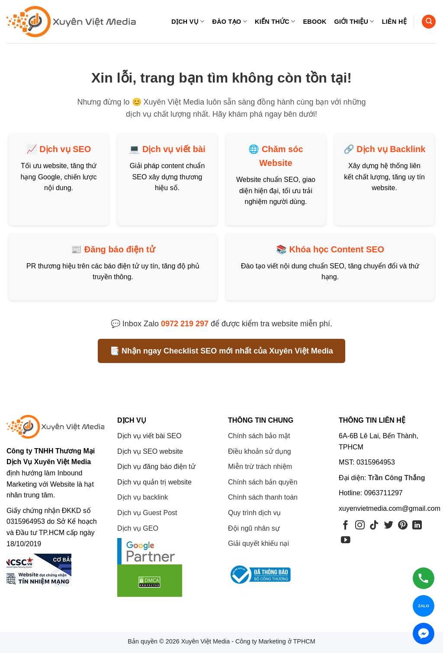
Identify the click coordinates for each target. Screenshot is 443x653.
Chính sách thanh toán (263, 497)
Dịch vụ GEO (137, 528)
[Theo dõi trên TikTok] (374, 525)
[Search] (429, 22)
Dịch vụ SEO (65, 149)
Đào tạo (229, 21)
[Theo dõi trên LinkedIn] (417, 525)
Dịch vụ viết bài (173, 149)
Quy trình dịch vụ (254, 512)
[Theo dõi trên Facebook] (345, 525)
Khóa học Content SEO (336, 249)
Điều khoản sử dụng (259, 451)
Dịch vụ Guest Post (147, 512)
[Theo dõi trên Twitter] (388, 525)
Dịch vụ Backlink (390, 149)
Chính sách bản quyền (262, 482)
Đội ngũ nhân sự (254, 528)
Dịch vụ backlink (142, 497)
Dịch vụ (187, 21)
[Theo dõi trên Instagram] (360, 525)
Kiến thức (275, 21)
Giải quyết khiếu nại (258, 543)
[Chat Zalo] (423, 606)
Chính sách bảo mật (259, 436)
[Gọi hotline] (423, 578)
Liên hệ (394, 21)
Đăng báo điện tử (119, 249)
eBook (314, 21)
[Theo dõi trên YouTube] (345, 540)
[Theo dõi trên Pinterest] (403, 525)
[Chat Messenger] (423, 633)
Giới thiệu (354, 21)
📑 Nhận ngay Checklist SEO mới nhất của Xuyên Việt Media (221, 351)
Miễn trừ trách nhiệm (260, 466)
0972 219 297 (185, 323)
